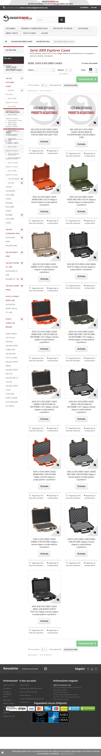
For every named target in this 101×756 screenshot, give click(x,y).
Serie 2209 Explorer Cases (12, 130)
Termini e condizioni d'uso (34, 28)
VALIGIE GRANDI (10, 199)
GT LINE (11, 69)
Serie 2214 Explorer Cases (12, 138)
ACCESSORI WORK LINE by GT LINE (11, 322)
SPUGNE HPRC (11, 259)
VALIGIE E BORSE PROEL (12, 301)
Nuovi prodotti (9, 685)
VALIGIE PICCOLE (10, 106)
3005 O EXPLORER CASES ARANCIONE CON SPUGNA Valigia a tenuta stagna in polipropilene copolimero (44, 476)
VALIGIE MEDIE (13, 193)
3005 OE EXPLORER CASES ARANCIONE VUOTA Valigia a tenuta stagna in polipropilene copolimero (44, 201)
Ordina (31, 70)
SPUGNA (8, 512)
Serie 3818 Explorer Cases (12, 186)
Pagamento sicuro (15, 455)
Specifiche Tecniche (62, 28)
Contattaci (84, 7)
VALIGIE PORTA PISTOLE (12, 385)
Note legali (12, 441)
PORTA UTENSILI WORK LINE (12, 312)
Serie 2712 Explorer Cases (12, 146)
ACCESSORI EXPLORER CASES (10, 209)
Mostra (61, 70)
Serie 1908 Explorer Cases (12, 114)
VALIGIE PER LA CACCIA (12, 394)
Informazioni (12, 430)
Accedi (94, 7)
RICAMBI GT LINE (12, 293)
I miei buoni (24, 702)
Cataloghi (83, 28)
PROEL (7, 520)
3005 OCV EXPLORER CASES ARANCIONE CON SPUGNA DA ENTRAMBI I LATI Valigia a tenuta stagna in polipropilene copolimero (44, 337)
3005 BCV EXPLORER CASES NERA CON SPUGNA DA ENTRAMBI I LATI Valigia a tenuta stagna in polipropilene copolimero (81, 406)
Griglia (90, 70)
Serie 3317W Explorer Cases (12, 178)
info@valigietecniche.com (68, 695)
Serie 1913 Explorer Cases (12, 122)
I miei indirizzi (25, 695)
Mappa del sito (9, 716)
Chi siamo (10, 28)
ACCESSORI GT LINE (12, 287)
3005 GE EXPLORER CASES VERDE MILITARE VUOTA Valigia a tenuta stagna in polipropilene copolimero (81, 201)
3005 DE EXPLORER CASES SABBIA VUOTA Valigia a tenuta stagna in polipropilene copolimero (44, 268)
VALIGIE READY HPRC (12, 268)
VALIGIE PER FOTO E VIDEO (11, 369)
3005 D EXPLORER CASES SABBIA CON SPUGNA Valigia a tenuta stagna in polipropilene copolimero (44, 543)
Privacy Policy (13, 470)
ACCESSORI (9, 516)
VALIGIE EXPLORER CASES (10, 96)
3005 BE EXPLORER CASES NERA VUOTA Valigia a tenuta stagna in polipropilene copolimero (81, 267)
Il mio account (28, 680)
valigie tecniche (11, 508)
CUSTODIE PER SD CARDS (12, 418)
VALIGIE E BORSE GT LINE (12, 279)
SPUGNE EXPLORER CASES (10, 221)
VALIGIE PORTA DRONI (12, 377)
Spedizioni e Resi (14, 437)
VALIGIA (16, 520)
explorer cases (10, 496)
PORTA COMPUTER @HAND (10, 337)
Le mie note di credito (28, 692)
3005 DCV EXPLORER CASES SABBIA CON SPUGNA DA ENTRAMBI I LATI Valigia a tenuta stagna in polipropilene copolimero (44, 406)
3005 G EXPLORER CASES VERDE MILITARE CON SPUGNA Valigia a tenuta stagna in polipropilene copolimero (81, 476)
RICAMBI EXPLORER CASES (10, 233)
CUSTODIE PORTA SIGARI (11, 410)
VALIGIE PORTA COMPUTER (12, 361)
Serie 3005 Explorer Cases (12, 162)
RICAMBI (16, 504)
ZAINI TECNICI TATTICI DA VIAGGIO (11, 351)
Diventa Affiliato (14, 474)
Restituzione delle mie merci (31, 688)
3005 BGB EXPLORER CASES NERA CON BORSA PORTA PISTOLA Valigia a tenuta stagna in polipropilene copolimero (44, 610)
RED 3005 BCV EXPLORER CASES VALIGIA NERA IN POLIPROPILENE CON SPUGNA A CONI (81, 133)
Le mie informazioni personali (32, 699)
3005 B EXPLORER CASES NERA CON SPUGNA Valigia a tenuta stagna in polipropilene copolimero (81, 543)
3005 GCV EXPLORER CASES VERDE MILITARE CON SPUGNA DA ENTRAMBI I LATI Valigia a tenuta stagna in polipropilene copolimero (81, 337)
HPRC (6, 504)
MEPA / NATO (12, 33)
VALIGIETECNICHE (12, 500)
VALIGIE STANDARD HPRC (13, 245)
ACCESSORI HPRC (10, 253)
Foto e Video (29, 33)
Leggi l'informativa (66, 754)
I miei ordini (24, 685)
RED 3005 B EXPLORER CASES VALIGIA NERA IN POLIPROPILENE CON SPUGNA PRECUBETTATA (44, 132)
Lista (96, 70)
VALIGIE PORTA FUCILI (12, 402)
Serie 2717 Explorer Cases (12, 154)
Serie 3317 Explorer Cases (12, 170)
